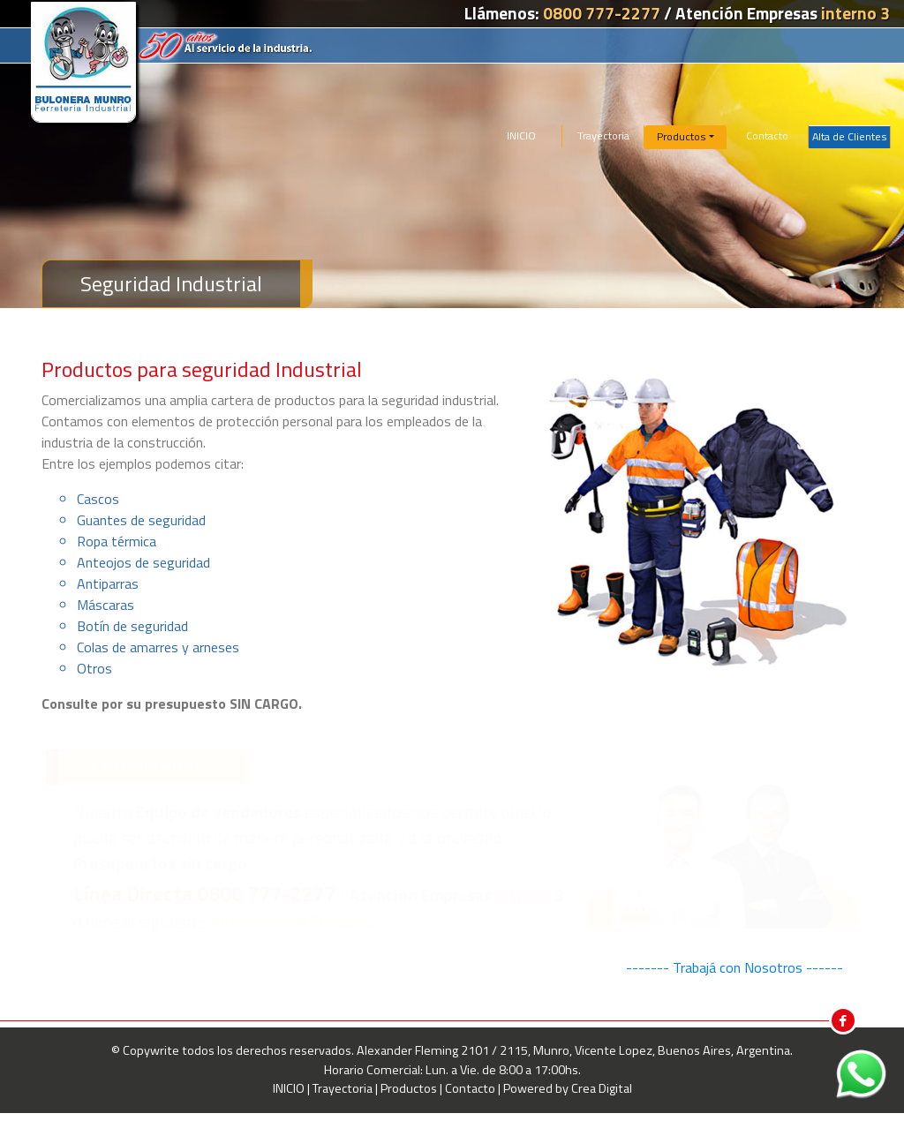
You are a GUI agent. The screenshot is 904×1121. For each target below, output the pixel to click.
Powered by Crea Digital (567, 1088)
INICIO (521, 135)
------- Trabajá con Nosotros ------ (734, 967)
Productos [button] (681, 136)
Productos (410, 1088)
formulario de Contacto (292, 921)
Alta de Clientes (849, 136)
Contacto (767, 135)
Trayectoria (603, 135)
